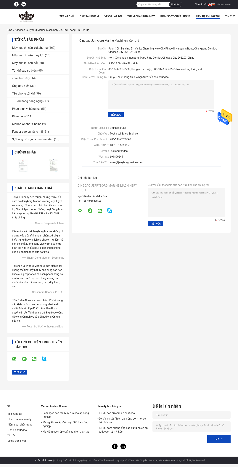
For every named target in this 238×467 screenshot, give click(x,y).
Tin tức (230, 16)
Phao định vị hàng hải (26, 109)
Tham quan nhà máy (141, 16)
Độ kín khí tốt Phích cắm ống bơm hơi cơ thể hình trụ (122, 420)
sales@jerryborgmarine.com (126, 162)
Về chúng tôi (113, 16)
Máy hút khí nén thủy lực (28, 55)
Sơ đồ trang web (17, 440)
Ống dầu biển (21, 86)
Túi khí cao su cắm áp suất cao (117, 413)
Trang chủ (67, 16)
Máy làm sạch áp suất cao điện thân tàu (66, 431)
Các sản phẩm (89, 16)
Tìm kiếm (175, 4)
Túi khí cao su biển (24, 70)
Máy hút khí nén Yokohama (30, 47)
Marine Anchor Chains (26, 124)
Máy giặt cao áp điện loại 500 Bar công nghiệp (65, 424)
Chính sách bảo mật (45, 460)
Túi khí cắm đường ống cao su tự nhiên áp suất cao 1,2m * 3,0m (123, 429)
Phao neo (18, 116)
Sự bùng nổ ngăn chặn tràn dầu (32, 139)
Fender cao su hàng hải (27, 131)
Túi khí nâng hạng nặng (27, 101)
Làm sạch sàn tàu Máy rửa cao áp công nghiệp (66, 415)
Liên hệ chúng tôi (208, 16)
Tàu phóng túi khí (23, 93)
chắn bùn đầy (21, 78)
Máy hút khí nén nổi (25, 63)
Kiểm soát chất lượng (175, 16)
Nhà (9, 29)
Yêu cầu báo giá (203, 4)
